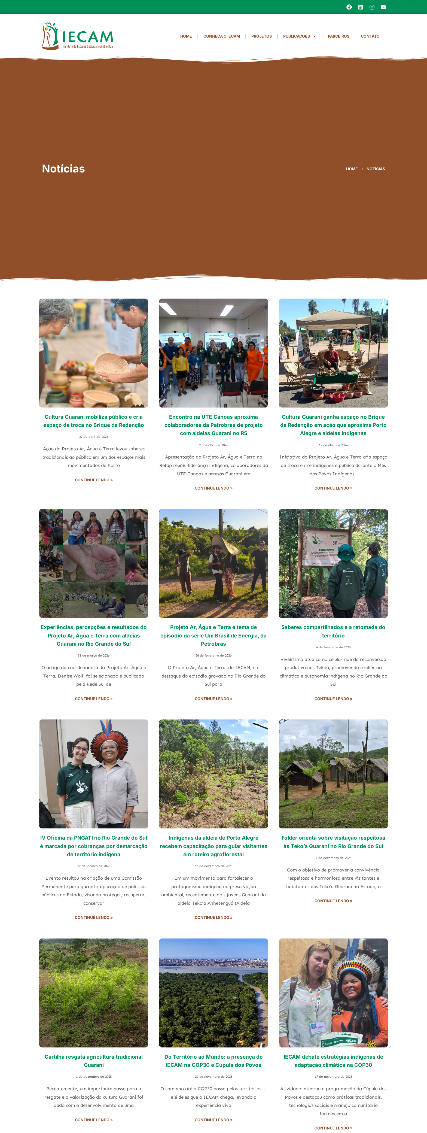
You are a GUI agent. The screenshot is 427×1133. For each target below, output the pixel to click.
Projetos (261, 36)
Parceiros (338, 36)
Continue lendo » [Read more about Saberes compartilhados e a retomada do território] (333, 698)
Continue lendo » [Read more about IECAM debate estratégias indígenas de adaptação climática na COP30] (333, 1128)
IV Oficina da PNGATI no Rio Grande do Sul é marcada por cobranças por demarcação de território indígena (94, 846)
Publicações (299, 36)
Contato (370, 36)
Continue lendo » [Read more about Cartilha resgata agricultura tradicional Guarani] (94, 1119)
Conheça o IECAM (221, 36)
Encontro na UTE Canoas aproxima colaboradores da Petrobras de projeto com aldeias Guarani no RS (213, 425)
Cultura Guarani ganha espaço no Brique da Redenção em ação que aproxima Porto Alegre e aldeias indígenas (333, 425)
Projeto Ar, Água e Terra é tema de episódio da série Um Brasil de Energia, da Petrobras (213, 635)
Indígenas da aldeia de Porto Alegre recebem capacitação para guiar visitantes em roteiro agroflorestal (213, 846)
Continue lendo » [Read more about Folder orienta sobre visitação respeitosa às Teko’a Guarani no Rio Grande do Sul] (333, 900)
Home (186, 36)
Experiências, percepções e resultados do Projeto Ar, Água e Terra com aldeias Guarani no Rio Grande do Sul (94, 635)
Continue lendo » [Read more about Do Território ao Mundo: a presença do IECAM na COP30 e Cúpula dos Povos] (214, 1119)
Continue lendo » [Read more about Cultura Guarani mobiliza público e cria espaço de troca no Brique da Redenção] (94, 480)
